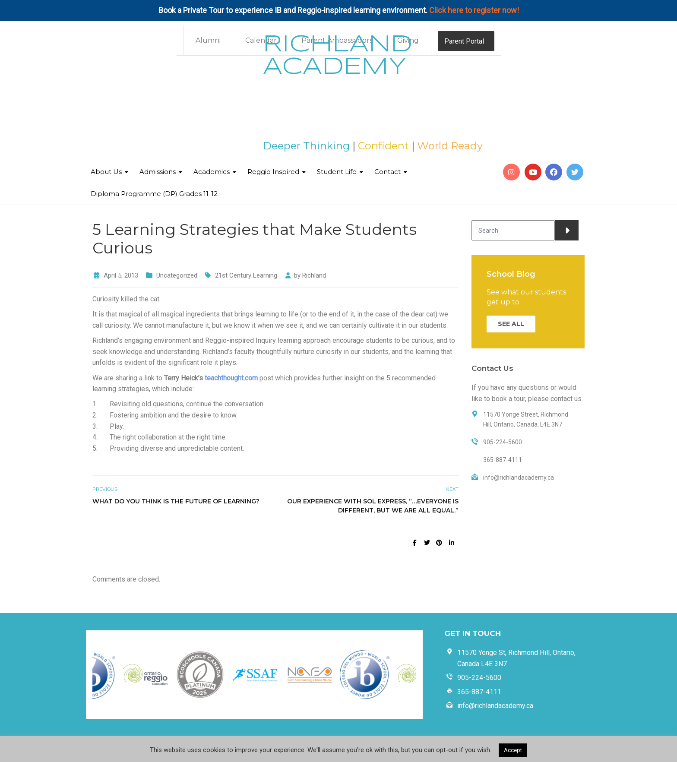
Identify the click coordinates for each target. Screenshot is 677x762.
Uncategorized (176, 275)
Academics (211, 172)
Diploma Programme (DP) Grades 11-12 (154, 194)
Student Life (337, 172)
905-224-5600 (479, 677)
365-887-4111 (479, 692)
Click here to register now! (474, 10)
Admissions (157, 172)
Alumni (208, 40)
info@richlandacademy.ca (495, 706)
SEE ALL (511, 324)
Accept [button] (513, 750)
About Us (106, 172)
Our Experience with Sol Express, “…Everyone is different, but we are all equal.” (373, 505)
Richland (314, 275)
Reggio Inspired (273, 172)
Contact (387, 172)
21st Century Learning (246, 275)
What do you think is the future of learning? (175, 501)
